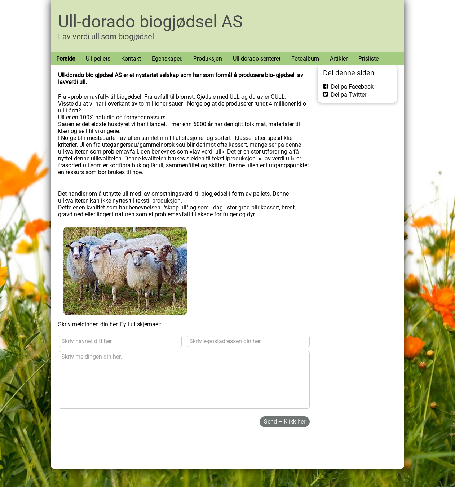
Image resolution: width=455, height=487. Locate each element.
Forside (65, 58)
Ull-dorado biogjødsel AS (150, 21)
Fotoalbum (305, 58)
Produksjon (207, 58)
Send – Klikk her (284, 421)
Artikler (339, 58)
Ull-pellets (98, 58)
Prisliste (368, 58)
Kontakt (131, 58)
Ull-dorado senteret (256, 58)
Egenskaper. (167, 58)
